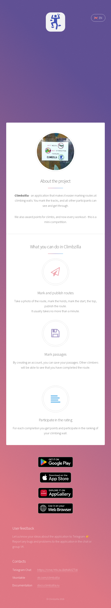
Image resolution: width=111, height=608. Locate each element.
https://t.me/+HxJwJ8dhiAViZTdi (57, 570)
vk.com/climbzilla (48, 577)
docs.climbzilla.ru (48, 585)
